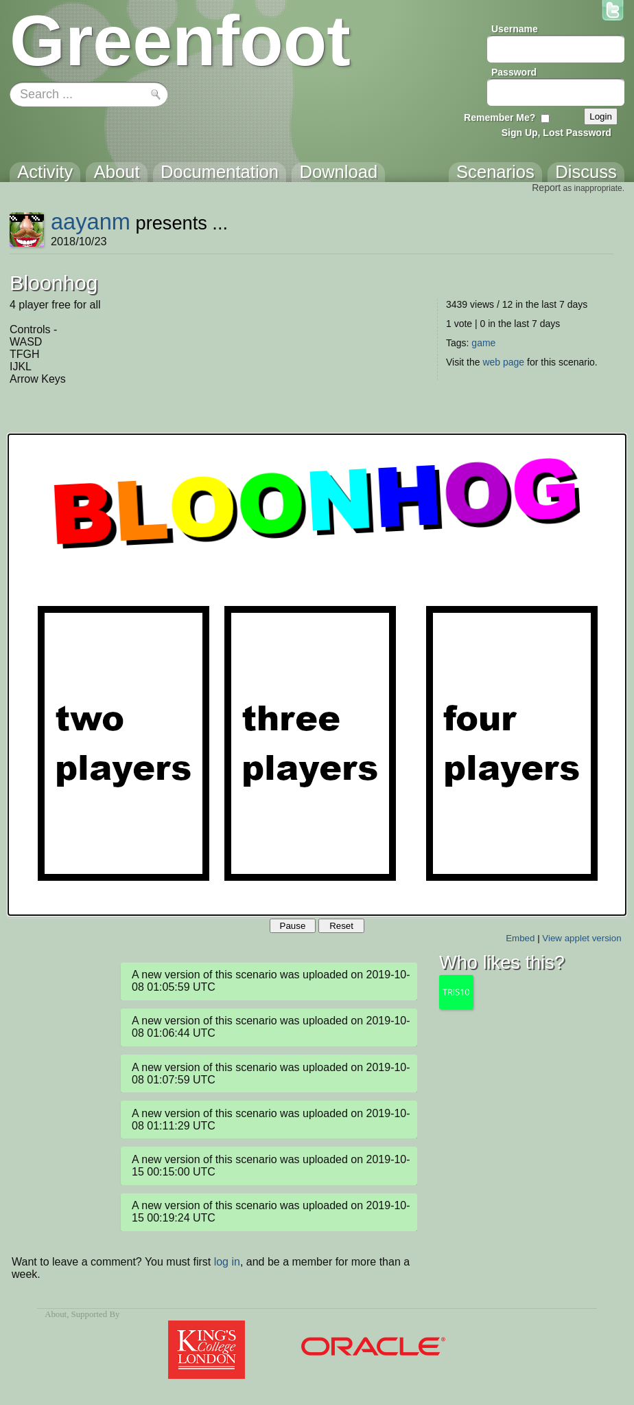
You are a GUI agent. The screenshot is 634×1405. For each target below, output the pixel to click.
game (483, 342)
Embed (520, 938)
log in (227, 1262)
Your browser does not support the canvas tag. (317, 674)
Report (546, 187)
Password (514, 72)
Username (514, 28)
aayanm (90, 221)
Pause (293, 926)
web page (503, 362)
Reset (341, 926)
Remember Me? (499, 117)
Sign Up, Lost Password (556, 132)
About (56, 1314)
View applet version (581, 938)
